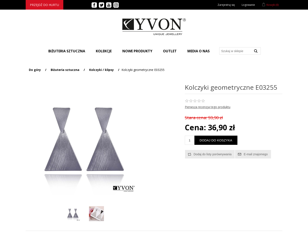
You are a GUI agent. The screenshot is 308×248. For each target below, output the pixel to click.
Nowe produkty (137, 51)
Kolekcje (104, 51)
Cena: (195, 127)
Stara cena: (196, 117)
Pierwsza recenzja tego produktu (207, 107)
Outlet (170, 51)
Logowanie (248, 5)
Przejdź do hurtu (44, 5)
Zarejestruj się (226, 5)
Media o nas (198, 51)
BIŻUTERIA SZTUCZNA (66, 51)
